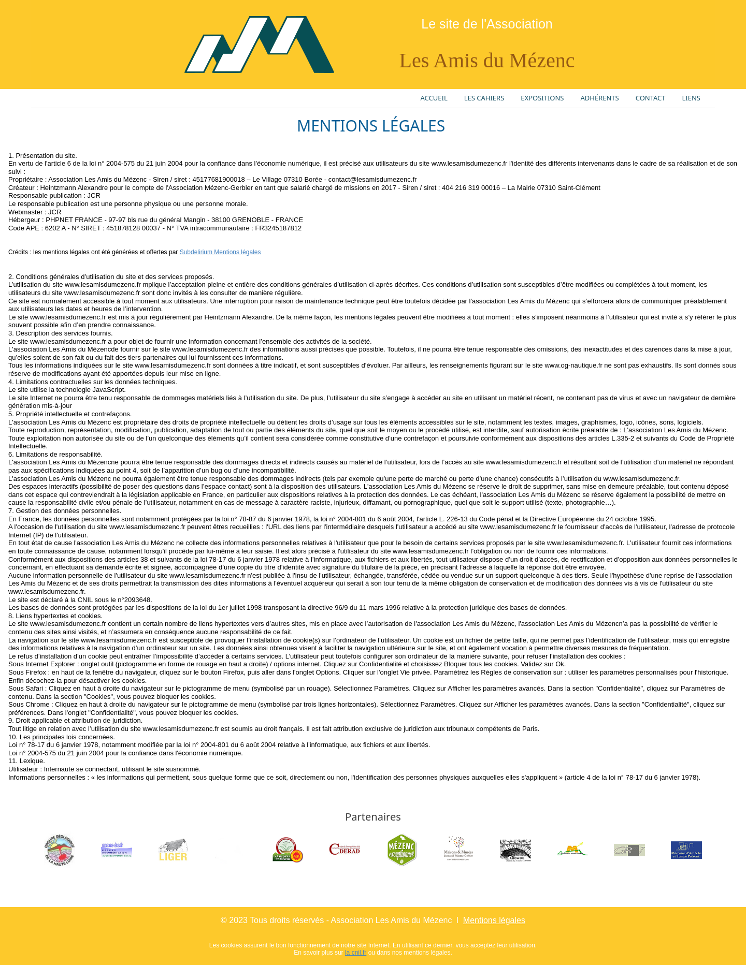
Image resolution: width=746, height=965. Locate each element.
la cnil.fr (355, 952)
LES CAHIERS (484, 98)
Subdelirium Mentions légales (220, 252)
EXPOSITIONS (542, 98)
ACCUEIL (434, 98)
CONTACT (651, 98)
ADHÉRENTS (600, 98)
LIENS (691, 98)
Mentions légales (494, 920)
